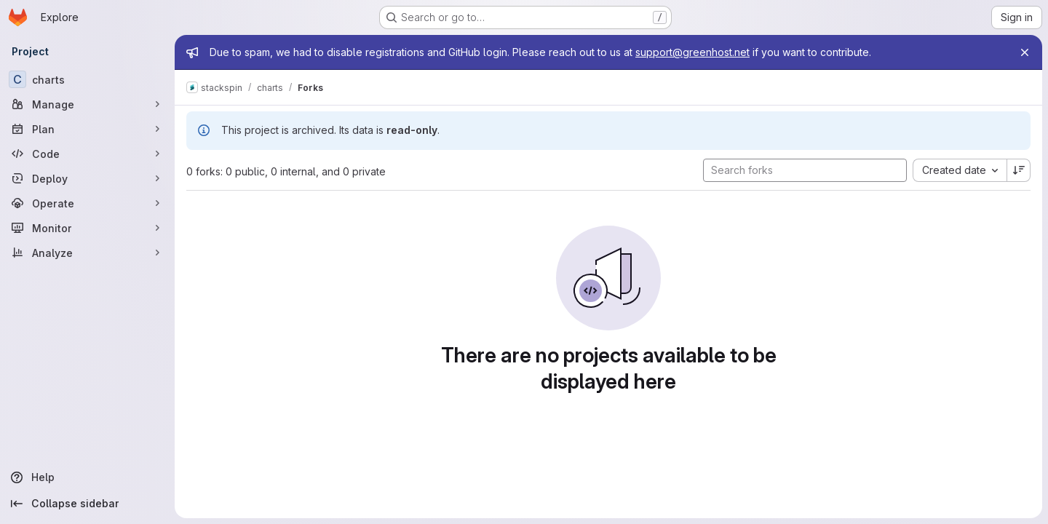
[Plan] (87, 128)
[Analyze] (87, 252)
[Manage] (87, 104)
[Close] (1024, 52)
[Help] (87, 477)
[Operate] (87, 203)
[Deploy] (87, 178)
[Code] (87, 153)
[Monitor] (87, 227)
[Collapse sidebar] (87, 503)
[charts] (87, 79)
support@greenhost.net (692, 52)
